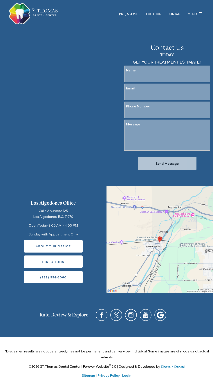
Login (126, 375)
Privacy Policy (109, 375)
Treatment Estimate (177, 62)
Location (154, 13)
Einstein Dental (173, 366)
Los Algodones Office (53, 203)
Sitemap (88, 375)
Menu (196, 13)
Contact (174, 13)
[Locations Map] (159, 239)
